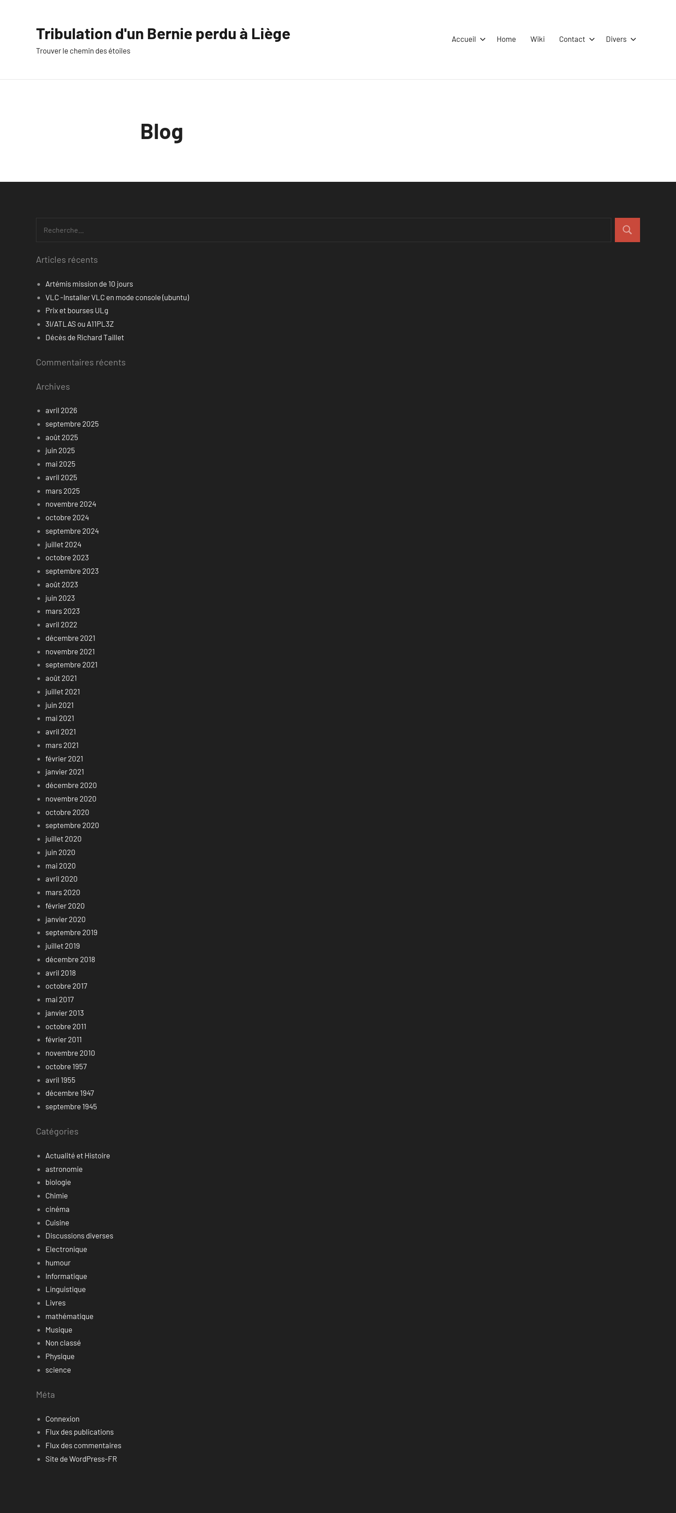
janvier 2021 (64, 771)
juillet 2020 (63, 838)
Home (506, 38)
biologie (58, 1181)
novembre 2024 (70, 503)
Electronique (66, 1248)
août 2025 (61, 436)
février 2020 (65, 905)
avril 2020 (61, 878)
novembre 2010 (70, 1052)
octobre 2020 (67, 811)
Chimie (56, 1195)
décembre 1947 (69, 1092)
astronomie (64, 1168)
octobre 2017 (66, 985)
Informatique (66, 1275)
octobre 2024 (67, 517)
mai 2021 (59, 717)
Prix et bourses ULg (76, 310)
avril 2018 (60, 972)
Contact (575, 38)
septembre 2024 (72, 530)
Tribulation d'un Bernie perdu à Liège (167, 32)
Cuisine (57, 1222)
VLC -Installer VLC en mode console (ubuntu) (117, 297)
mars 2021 (62, 744)
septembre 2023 (72, 570)
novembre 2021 (70, 651)
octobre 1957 (66, 1066)
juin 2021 (59, 704)
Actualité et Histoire (77, 1155)
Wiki (537, 38)
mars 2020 (62, 891)
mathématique (69, 1315)
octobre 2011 (65, 1026)
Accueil (467, 38)
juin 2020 (60, 851)
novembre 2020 (71, 798)
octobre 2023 (67, 557)
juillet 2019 (62, 945)
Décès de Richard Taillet (84, 337)
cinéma (57, 1208)
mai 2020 (60, 865)
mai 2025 (60, 463)
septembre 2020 (72, 824)
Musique (58, 1329)
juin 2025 (60, 450)
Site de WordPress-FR (81, 1458)
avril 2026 (61, 409)
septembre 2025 (72, 423)
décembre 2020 (71, 784)
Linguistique (65, 1288)
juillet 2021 (62, 691)
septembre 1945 (71, 1106)
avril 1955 (60, 1079)
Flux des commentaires (83, 1445)
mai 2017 (59, 999)
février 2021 (64, 758)
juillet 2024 (63, 544)
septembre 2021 (71, 664)
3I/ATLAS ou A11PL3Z (79, 323)
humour (58, 1262)
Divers (619, 38)
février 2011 (63, 1039)
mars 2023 (62, 610)
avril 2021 (60, 731)
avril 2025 (61, 477)
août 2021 (61, 677)
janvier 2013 (64, 1012)
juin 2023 (60, 597)
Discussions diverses (79, 1235)
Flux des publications (79, 1431)
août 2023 (61, 584)
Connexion (62, 1418)
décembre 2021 (70, 637)
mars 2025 (62, 490)
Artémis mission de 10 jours (89, 283)
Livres (55, 1302)
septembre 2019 (71, 932)
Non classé (63, 1342)
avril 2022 (61, 624)
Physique (60, 1355)
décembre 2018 (70, 959)
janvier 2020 (65, 918)
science (58, 1369)
